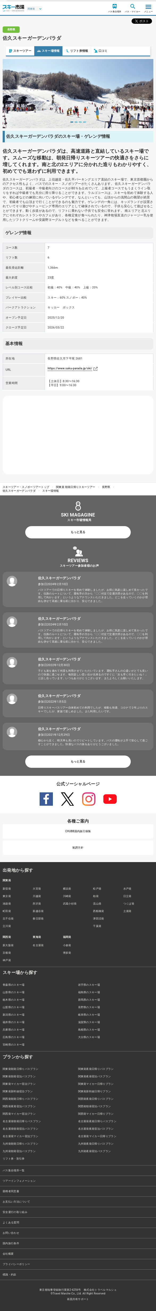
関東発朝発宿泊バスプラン (19, 1076)
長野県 (106, 487)
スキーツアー (14, 51)
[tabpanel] (78, 93)
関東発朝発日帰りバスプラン (20, 1068)
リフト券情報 (71, 51)
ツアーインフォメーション (19, 1180)
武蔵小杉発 (70, 903)
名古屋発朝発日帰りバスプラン (22, 1121)
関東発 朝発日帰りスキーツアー (75, 487)
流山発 (97, 903)
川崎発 (67, 896)
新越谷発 (38, 911)
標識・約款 (9, 1274)
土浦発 (127, 911)
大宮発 (37, 888)
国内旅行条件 (11, 1243)
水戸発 (127, 888)
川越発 (37, 896)
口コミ (95, 51)
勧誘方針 (78, 847)
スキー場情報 (42, 51)
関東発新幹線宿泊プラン (18, 1091)
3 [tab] (80, 122)
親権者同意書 (11, 1191)
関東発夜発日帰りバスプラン (96, 1068)
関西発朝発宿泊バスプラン (94, 1106)
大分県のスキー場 (89, 1037)
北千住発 (8, 918)
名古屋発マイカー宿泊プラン (20, 1136)
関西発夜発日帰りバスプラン (96, 1098)
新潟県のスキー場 (14, 1014)
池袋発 (7, 903)
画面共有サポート (78, 1299)
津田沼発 (98, 918)
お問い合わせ (11, 1232)
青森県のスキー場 (14, 984)
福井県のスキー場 (14, 1022)
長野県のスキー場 (89, 1007)
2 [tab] (76, 122)
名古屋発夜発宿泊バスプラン (96, 1128)
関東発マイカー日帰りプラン (96, 1083)
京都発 (7, 952)
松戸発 (97, 888)
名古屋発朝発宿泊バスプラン (20, 1128)
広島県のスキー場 (14, 1037)
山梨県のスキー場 (14, 1007)
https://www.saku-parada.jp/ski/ (70, 368)
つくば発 (128, 903)
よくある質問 (11, 1222)
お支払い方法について (16, 1201)
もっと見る (78, 532)
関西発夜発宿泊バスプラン (19, 1106)
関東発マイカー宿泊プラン (19, 1083)
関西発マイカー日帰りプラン (96, 1113)
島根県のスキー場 (89, 1029)
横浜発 (67, 888)
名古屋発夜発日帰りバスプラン (97, 1121)
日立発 (127, 896)
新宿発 (7, 888)
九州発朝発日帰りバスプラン (20, 1143)
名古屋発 (38, 945)
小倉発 (67, 945)
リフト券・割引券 (14, 1158)
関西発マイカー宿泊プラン (19, 1113)
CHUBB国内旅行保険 (78, 831)
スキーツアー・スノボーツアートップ (26, 487)
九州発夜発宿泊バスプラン (94, 1151)
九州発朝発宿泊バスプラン (19, 1151)
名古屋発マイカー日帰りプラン (97, 1136)
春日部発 (38, 918)
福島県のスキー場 (89, 992)
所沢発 (37, 903)
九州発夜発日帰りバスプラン (96, 1143)
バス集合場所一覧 (14, 1170)
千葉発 (97, 926)
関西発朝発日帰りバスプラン (20, 1098)
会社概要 (8, 1253)
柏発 (96, 896)
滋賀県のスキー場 (89, 1022)
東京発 (7, 896)
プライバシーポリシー (16, 1264)
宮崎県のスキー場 (14, 1044)
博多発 (67, 952)
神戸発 (7, 960)
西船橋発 (98, 911)
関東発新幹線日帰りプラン (94, 1091)
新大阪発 (8, 945)
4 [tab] (84, 122)
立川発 (7, 926)
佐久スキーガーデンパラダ (19, 490)
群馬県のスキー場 (89, 999)
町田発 (7, 911)
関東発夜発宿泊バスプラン (94, 1076)
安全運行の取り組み (15, 1212)
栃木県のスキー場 (14, 999)
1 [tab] (71, 122)
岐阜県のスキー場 (89, 1014)
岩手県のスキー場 (89, 984)
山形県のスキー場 (14, 992)
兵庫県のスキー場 (14, 1029)
